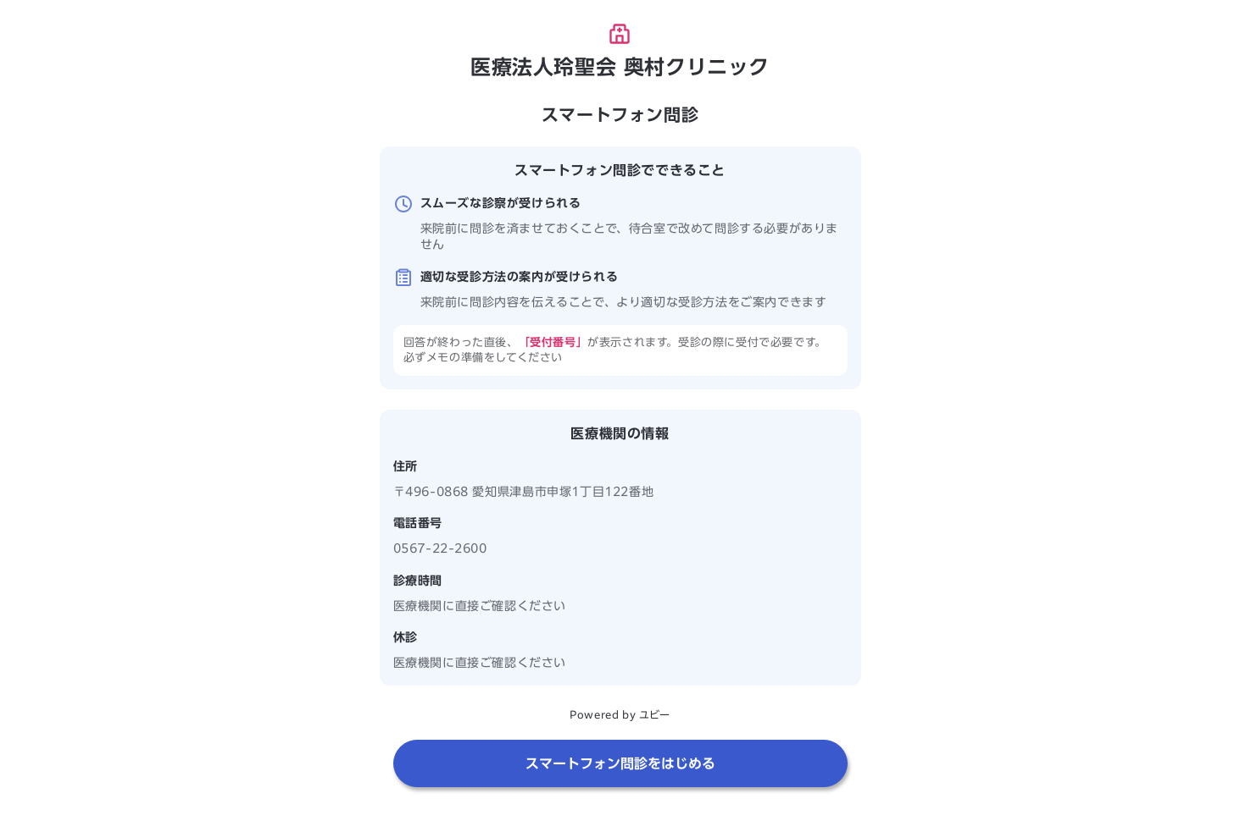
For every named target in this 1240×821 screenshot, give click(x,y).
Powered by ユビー (620, 714)
